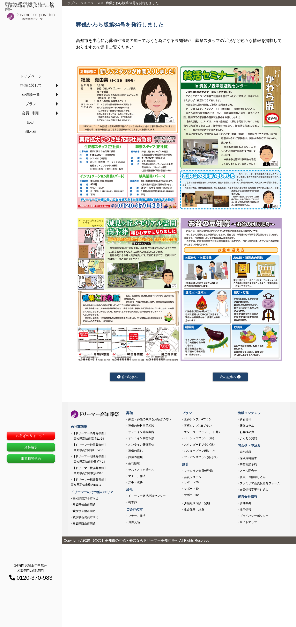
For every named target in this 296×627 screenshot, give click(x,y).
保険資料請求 (248, 459)
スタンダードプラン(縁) (199, 445)
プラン (30, 104)
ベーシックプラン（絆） (200, 439)
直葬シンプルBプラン (198, 426)
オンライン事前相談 (141, 439)
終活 (31, 122)
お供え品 (134, 523)
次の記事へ (230, 377)
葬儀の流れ (135, 451)
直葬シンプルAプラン (198, 420)
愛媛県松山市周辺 (84, 505)
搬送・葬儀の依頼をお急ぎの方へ (149, 420)
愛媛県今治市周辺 (84, 511)
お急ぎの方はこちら (31, 436)
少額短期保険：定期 (197, 504)
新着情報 (245, 420)
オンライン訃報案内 (141, 432)
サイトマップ (248, 523)
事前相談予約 (31, 458)
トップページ (31, 76)
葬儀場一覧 (31, 95)
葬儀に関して (31, 85)
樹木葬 (30, 132)
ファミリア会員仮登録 (198, 471)
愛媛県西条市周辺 (84, 524)
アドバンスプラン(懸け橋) (200, 458)
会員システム (192, 478)
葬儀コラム (247, 426)
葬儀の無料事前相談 (141, 426)
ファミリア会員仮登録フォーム (260, 484)
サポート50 (191, 495)
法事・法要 (135, 483)
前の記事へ (127, 377)
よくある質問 (248, 439)
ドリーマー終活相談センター (147, 496)
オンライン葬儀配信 (141, 445)
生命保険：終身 (194, 510)
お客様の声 (247, 432)
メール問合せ (248, 471)
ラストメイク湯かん (141, 470)
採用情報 (245, 510)
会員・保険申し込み (253, 478)
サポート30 (191, 489)
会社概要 (245, 504)
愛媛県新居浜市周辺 (85, 518)
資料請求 (30, 447)
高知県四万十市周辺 (85, 499)
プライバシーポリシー (254, 516)
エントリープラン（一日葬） (202, 432)
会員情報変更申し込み (254, 490)
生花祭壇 (134, 464)
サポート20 (191, 483)
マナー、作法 (137, 476)
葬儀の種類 (135, 458)
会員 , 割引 (31, 113)
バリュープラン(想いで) (199, 451)
